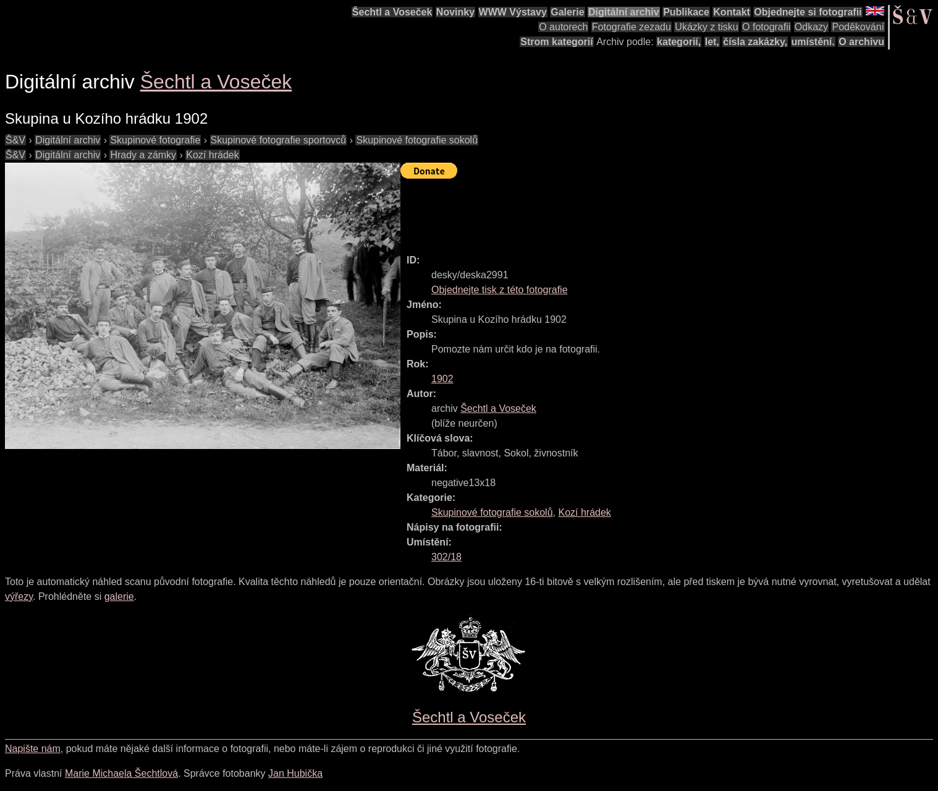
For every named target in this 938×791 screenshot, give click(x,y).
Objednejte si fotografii (807, 12)
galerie (119, 596)
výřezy (19, 596)
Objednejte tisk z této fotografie (499, 289)
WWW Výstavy (513, 12)
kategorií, (679, 41)
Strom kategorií (556, 41)
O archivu (861, 41)
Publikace (686, 12)
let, (712, 41)
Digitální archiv (623, 12)
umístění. (813, 41)
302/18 (446, 557)
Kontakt (731, 12)
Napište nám (33, 748)
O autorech (563, 27)
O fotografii (766, 27)
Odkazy (811, 27)
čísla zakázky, (755, 41)
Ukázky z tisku (706, 27)
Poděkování (858, 27)
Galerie (567, 12)
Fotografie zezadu (631, 27)
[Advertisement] (625, 211)
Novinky (455, 12)
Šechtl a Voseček (392, 12)
